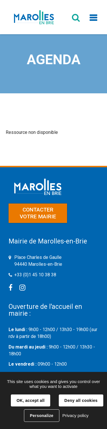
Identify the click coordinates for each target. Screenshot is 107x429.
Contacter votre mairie (38, 213)
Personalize (41, 415)
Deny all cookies (81, 400)
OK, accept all (31, 400)
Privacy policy (75, 415)
